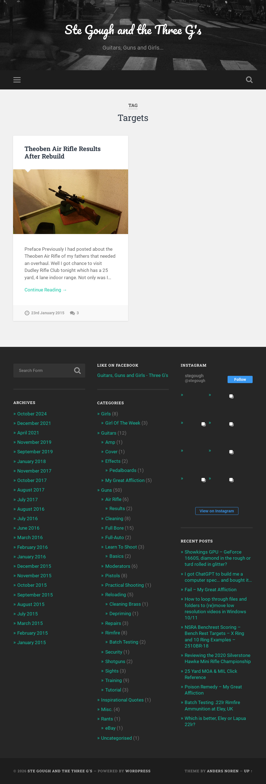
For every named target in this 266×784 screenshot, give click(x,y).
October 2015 (32, 585)
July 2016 (27, 518)
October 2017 (32, 480)
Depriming (120, 613)
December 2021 (34, 423)
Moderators (117, 566)
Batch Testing (123, 642)
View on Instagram (217, 511)
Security (113, 652)
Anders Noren (223, 771)
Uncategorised (116, 738)
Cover (111, 451)
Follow (240, 379)
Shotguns (115, 661)
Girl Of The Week (122, 423)
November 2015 (34, 576)
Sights (112, 671)
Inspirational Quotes (122, 700)
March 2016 (30, 537)
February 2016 (32, 547)
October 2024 (32, 414)
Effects (113, 461)
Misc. (107, 709)
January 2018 (31, 461)
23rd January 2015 (47, 313)
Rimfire (112, 633)
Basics (116, 556)
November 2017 (34, 471)
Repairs (113, 623)
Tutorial (113, 690)
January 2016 (31, 556)
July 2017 (27, 499)
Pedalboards (122, 470)
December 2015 (34, 566)
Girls (106, 414)
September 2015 (35, 595)
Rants (107, 719)
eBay (110, 728)
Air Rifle (113, 499)
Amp (110, 442)
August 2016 (31, 509)
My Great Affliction (125, 480)
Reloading (115, 595)
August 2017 (31, 490)
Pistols (112, 575)
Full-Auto (114, 537)
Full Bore (114, 528)
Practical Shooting (124, 585)
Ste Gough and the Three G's (133, 29)
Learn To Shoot (121, 547)
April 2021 (28, 432)
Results (117, 509)
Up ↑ (248, 771)
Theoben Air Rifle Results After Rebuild (63, 152)
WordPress (138, 771)
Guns (106, 490)
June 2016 (28, 528)
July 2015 (27, 614)
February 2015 (32, 633)
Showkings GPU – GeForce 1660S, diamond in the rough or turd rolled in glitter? (218, 558)
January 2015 (31, 642)
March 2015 (30, 623)
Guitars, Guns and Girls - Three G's (132, 375)
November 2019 (34, 442)
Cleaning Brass (125, 604)
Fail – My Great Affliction (210, 590)
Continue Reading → (46, 290)
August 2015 (31, 604)
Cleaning (114, 518)
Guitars (108, 433)
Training (113, 680)
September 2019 (35, 452)
